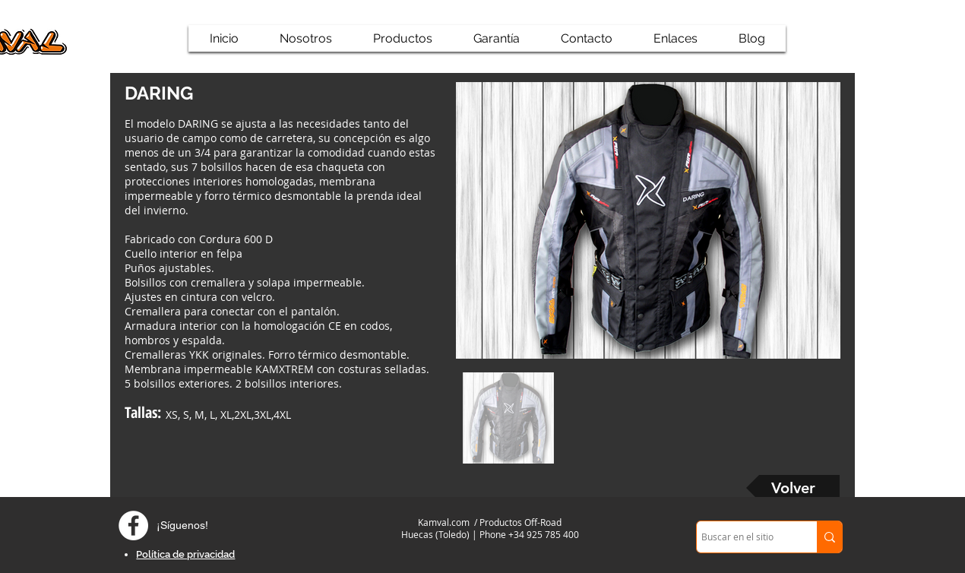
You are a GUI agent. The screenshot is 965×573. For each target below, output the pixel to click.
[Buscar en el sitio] (743, 536)
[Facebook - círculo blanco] (133, 525)
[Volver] (793, 488)
